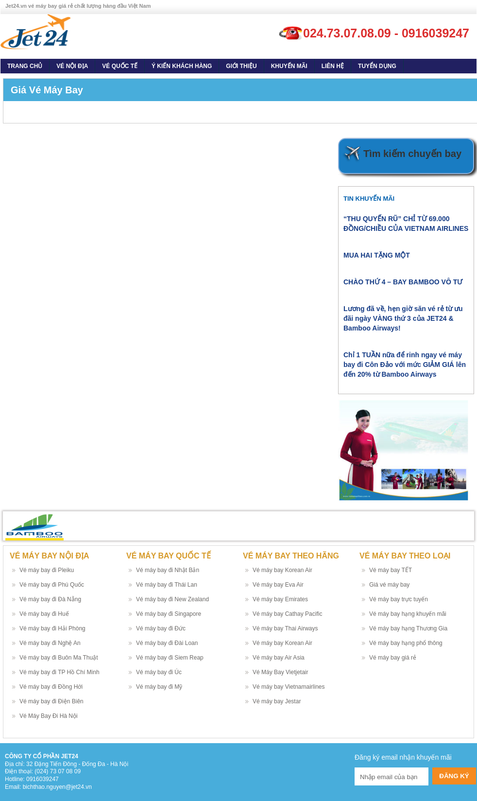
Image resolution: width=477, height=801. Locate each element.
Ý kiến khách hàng (182, 66)
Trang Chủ (24, 66)
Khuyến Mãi (289, 66)
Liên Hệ (333, 66)
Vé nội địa (72, 66)
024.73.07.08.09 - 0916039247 (386, 33)
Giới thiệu (241, 66)
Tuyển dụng (377, 66)
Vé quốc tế (119, 66)
